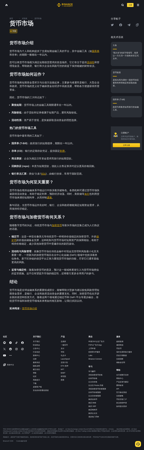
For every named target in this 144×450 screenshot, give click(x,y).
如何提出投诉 (121, 406)
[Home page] (65, 5)
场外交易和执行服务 (124, 352)
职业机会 (36, 345)
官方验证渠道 (121, 392)
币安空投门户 (121, 399)
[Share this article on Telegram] (128, 24)
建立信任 (36, 369)
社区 (34, 376)
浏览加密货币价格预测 (97, 389)
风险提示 (36, 380)
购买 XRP (92, 406)
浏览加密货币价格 (95, 375)
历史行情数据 (121, 355)
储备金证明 (120, 362)
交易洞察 (119, 359)
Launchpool (65, 359)
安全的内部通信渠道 (41, 390)
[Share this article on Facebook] (120, 24)
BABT (63, 373)
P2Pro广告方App (95, 345)
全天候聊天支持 (122, 375)
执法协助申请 (121, 403)
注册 (130, 5)
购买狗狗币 (92, 410)
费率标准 (119, 385)
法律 (34, 359)
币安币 (119, 348)
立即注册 (126, 145)
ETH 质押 (64, 366)
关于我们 (36, 341)
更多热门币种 (93, 417)
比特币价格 (92, 378)
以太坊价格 (92, 382)
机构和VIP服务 (94, 352)
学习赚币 (91, 371)
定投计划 (64, 362)
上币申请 (91, 348)
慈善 (62, 380)
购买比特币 (92, 399)
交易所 (63, 341)
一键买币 (64, 345)
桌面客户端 (37, 387)
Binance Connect (95, 359)
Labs (90, 355)
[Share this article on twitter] (112, 24)
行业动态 (36, 352)
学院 (62, 352)
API (117, 389)
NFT (62, 369)
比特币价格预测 (94, 392)
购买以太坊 (92, 413)
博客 (34, 373)
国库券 (95, 51)
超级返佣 (119, 341)
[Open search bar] (122, 5)
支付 (62, 348)
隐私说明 (36, 366)
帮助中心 (119, 378)
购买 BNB (92, 403)
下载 (34, 383)
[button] (138, 4)
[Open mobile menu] (138, 5)
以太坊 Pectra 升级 (95, 385)
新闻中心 (36, 355)
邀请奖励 (119, 345)
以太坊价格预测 (94, 396)
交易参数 (119, 396)
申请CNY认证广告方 (96, 341)
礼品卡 (63, 355)
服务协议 (36, 362)
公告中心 (36, 348)
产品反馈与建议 (122, 382)
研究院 (63, 376)
